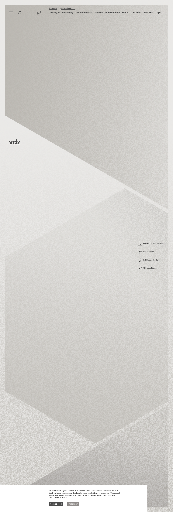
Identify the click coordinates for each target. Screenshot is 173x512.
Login (158, 13)
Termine (98, 13)
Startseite (53, 8)
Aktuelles (148, 13)
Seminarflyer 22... (67, 8)
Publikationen (112, 13)
